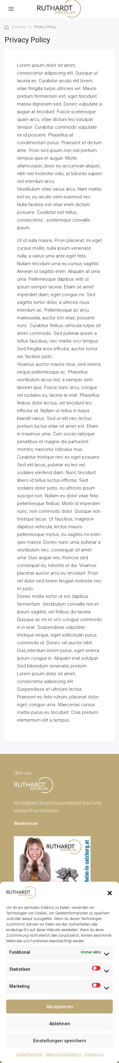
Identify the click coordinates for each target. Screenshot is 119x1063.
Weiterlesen (26, 823)
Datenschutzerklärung (63, 1054)
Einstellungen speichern (59, 1041)
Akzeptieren (59, 1006)
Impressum (94, 1054)
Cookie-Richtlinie (29, 1054)
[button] (110, 892)
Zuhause (18, 27)
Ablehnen (59, 1023)
